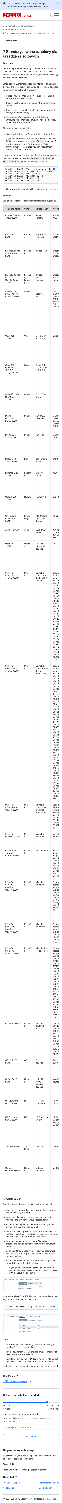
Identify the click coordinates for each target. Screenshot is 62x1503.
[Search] (50, 15)
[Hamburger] (56, 15)
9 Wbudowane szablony (14, 29)
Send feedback (31, 1439)
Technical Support (11, 1485)
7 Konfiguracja (25, 26)
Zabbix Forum (45, 1490)
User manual (9, 26)
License (52, 1501)
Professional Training (49, 1485)
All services (8, 1490)
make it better (42, 6)
